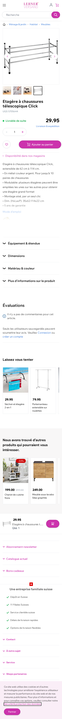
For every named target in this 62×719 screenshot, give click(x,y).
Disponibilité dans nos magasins (25, 155)
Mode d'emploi (12, 211)
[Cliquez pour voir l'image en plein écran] (31, 56)
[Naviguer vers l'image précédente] (7, 56)
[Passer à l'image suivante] (54, 56)
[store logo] (31, 5)
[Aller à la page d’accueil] (4, 24)
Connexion (44, 332)
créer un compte (13, 336)
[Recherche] (55, 15)
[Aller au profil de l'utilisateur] (51, 4)
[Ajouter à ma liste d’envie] (7, 144)
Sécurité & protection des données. (22, 704)
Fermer (12, 711)
